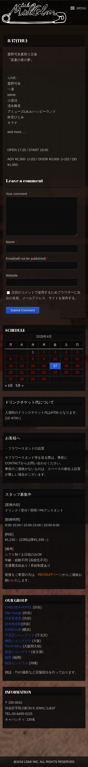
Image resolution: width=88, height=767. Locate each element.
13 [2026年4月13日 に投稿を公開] (11, 366)
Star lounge (13, 613)
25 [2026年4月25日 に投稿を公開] (66, 372)
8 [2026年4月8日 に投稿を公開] (33, 359)
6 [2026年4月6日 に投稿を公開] (11, 359)
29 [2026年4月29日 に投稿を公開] (33, 379)
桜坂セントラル (16, 663)
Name (10, 242)
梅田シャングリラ (18, 641)
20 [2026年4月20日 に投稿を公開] (11, 372)
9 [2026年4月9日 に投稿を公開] (44, 359)
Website (12, 275)
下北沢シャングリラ (19, 635)
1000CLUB (13, 629)
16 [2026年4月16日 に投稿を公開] (44, 366)
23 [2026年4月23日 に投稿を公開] (44, 372)
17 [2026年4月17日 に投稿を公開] (55, 366)
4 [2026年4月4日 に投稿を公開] (66, 352)
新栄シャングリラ (18, 652)
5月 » (19, 385)
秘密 (8, 657)
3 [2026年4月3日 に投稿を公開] (55, 352)
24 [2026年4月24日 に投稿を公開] (55, 372)
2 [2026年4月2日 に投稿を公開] (44, 352)
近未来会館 (13, 624)
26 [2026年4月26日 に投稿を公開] (77, 372)
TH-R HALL (13, 646)
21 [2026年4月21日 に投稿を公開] (22, 372)
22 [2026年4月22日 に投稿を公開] (33, 372)
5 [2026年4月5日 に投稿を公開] (77, 352)
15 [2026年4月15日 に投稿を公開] (33, 366)
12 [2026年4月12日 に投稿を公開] (77, 359)
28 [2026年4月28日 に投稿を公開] (22, 379)
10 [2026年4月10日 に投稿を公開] (55, 359)
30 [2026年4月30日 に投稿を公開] (44, 379)
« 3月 (9, 385)
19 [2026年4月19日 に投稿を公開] (77, 366)
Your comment (16, 194)
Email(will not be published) (26, 258)
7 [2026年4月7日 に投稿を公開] (22, 359)
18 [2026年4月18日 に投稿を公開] (66, 366)
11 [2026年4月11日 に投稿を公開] (66, 359)
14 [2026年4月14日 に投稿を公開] (22, 366)
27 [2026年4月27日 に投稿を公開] (11, 379)
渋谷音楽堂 (13, 618)
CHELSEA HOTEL (18, 607)
